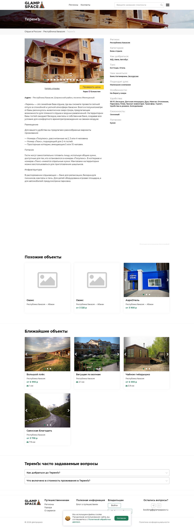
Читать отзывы (52, 88)
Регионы (73, 5)
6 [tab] (61, 80)
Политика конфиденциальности (154, 522)
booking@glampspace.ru (155, 510)
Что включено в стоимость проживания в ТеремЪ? (58, 480)
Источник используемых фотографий (154, 244)
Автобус (124, 59)
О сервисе (49, 510)
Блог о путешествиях (87, 504)
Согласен (121, 518)
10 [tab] (74, 80)
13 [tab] (83, 80)
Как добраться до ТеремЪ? (43, 472)
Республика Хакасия (54, 31)
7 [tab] (64, 80)
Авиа (116, 59)
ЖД (111, 59)
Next (101, 61)
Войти (114, 505)
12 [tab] (80, 80)
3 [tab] (51, 80)
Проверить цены (92, 87)
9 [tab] (70, 80)
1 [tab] (45, 80)
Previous (28, 61)
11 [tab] (77, 80)
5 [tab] (58, 80)
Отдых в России (33, 31)
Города (48, 507)
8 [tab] (67, 80)
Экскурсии (133, 76)
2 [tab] (48, 80)
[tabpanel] (64, 60)
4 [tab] (54, 80)
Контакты (85, 5)
